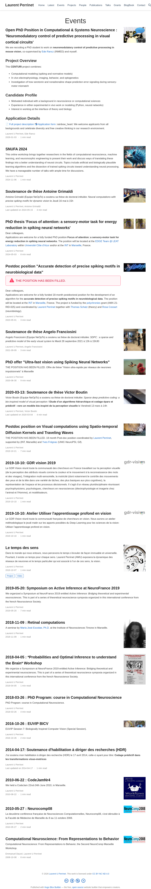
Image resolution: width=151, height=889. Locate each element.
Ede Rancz (48, 51)
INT (66, 245)
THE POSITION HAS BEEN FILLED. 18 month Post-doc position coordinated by (50, 438)
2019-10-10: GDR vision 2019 (31, 463)
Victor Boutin (31, 411)
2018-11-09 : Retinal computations (35, 622)
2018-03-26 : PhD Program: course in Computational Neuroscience (64, 697)
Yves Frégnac (49, 442)
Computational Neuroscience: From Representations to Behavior (62, 839)
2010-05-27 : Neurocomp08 (29, 809)
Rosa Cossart (109, 307)
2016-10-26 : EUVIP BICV (27, 724)
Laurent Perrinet (19, 5)
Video (19, 576)
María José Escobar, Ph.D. (35, 627)
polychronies (93, 303)
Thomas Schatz (79, 307)
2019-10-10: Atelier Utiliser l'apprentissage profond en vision (58, 513)
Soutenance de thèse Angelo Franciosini (41, 332)
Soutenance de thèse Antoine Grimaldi (39, 191)
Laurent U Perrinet (14, 134)
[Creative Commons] (75, 881)
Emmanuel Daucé (14, 854)
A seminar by (13, 627)
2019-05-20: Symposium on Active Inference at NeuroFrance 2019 (63, 588)
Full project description (21, 124)
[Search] (149, 5)
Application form (47, 124)
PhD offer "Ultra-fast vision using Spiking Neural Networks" (58, 362)
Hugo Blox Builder (52, 887)
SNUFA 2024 (16, 149)
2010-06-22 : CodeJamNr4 (28, 780)
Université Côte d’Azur (37, 245)
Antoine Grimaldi (32, 206)
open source (77, 887)
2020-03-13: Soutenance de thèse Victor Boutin (47, 392)
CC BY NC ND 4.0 (100, 874)
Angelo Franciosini (33, 347)
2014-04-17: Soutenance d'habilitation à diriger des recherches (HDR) (66, 750)
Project (10, 576)
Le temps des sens (22, 548)
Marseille (76, 245)
